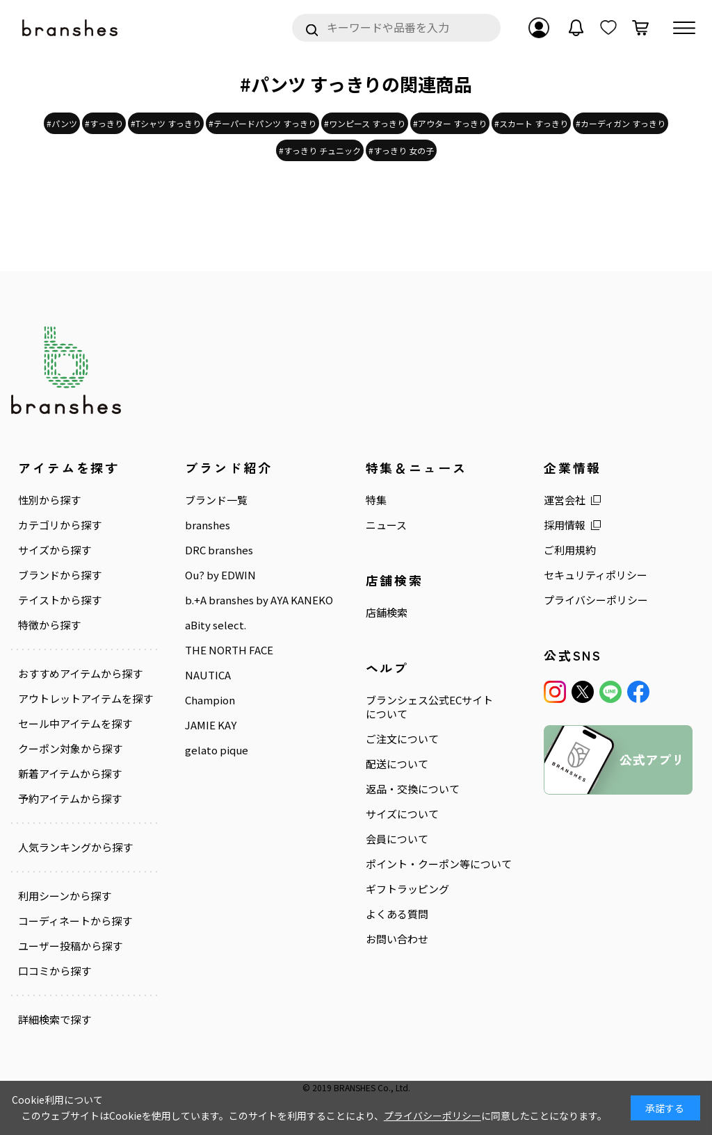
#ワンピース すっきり (364, 123)
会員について (397, 839)
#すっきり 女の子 (401, 150)
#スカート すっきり (531, 123)
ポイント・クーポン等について (439, 864)
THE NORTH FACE (229, 650)
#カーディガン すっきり (620, 123)
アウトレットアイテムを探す (85, 699)
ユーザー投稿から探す (70, 946)
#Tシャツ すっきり (166, 123)
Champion (210, 700)
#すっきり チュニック (320, 150)
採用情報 (564, 525)
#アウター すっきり (450, 123)
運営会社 (564, 500)
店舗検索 (386, 613)
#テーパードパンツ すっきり (262, 123)
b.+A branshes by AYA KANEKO (259, 600)
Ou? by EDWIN (220, 575)
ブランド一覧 (216, 500)
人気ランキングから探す (75, 847)
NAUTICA (208, 675)
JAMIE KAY (210, 725)
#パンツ (62, 123)
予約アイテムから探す (70, 799)
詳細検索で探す (54, 1020)
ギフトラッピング (407, 889)
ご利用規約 (570, 550)
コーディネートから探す (75, 921)
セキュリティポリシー (595, 575)
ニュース (386, 525)
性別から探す (49, 500)
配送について (397, 764)
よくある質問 (397, 914)
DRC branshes (219, 550)
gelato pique (216, 750)
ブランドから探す (60, 575)
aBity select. (215, 625)
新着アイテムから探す (70, 774)
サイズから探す (54, 550)
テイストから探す (60, 600)
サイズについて (402, 814)
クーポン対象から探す (70, 749)
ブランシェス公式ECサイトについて (429, 707)
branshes (207, 525)
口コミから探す (54, 971)
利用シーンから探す (64, 896)
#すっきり (104, 123)
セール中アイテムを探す (75, 724)
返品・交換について (413, 789)
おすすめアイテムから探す (80, 674)
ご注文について (402, 739)
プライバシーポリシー (596, 600)
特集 (376, 500)
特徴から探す (49, 625)
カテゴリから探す (60, 525)
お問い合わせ (397, 939)
